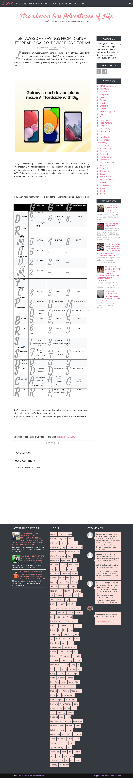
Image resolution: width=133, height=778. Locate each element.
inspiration (76, 656)
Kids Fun (60, 673)
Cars (68, 582)
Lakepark (61, 677)
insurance (54, 660)
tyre (72, 760)
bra (67, 577)
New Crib (54, 704)
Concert (103, 108)
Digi (67, 599)
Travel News (105, 176)
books (61, 577)
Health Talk (105, 131)
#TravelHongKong (57, 547)
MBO (52, 686)
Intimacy (78, 660)
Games (53, 630)
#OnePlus (54, 543)
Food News (105, 120)
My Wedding (105, 148)
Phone (68, 717)
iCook (102, 188)
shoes (52, 738)
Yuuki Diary (105, 185)
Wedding (104, 182)
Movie (52, 695)
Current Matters (57, 599)
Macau (63, 682)
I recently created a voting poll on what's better (107, 615)
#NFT (71, 538)
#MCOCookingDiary (109, 86)
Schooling (77, 734)
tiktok (64, 751)
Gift (59, 630)
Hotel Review (105, 137)
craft (75, 595)
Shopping (104, 168)
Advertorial (105, 91)
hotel (71, 643)
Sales (69, 734)
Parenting (56, 3)
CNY (52, 595)
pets (61, 717)
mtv (58, 695)
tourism (77, 751)
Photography (106, 157)
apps (52, 569)
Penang (70, 712)
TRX (66, 760)
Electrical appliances (108, 111)
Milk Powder (64, 691)
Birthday (103, 100)
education (71, 604)
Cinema (78, 591)
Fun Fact (53, 625)
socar (69, 738)
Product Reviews (107, 162)
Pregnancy (104, 159)
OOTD (67, 708)
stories (72, 743)
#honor (53, 534)
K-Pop (52, 673)
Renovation (55, 734)
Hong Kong (55, 643)
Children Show (56, 591)
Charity (75, 582)
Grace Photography (70, 634)
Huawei (53, 651)
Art (57, 569)
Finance (79, 612)
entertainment (75, 608)
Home (19, 3)
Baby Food (54, 573)
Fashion (70, 612)
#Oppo (63, 543)
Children (73, 586)
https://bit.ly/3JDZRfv (66, 437)
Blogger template (100, 776)
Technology (105, 171)
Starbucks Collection (58, 743)
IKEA (76, 651)
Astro (63, 569)
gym (51, 638)
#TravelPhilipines (57, 551)
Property (69, 725)
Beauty (103, 97)
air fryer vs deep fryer (103, 621)
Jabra (58, 669)
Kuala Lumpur (72, 673)
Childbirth (104, 103)
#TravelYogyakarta (58, 556)
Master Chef (74, 682)
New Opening (65, 704)
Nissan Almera (56, 708)
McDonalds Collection (66, 686)
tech (69, 747)
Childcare (104, 106)
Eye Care (61, 612)
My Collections (68, 695)
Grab (71, 630)
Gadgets (53, 47)
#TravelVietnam (72, 551)
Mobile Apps (76, 691)
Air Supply (54, 564)
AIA (74, 560)
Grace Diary (67, 3)
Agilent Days (66, 560)
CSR (81, 595)
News (75, 704)
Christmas (68, 591)
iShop (102, 193)
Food (102, 117)
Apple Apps (73, 564)
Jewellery (72, 669)
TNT (70, 751)
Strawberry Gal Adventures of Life (66, 16)
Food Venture (106, 123)
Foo (52, 617)
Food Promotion (57, 621)
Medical (53, 691)
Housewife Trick (70, 647)
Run (63, 734)
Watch (78, 760)
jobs (79, 669)
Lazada (70, 677)
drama (73, 599)
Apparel (63, 564)
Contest (68, 595)
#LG (70, 534)
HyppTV (61, 651)
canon (61, 582)
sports (76, 738)
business (75, 577)
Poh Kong (67, 721)
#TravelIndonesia (74, 547)
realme (62, 730)
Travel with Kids (107, 179)
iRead (102, 191)
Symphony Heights (58, 747)
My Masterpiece (57, 699)
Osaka (52, 712)
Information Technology (60, 656)
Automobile (72, 569)
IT (78, 664)
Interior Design (66, 660)
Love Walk (104, 145)
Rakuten (53, 730)
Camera (53, 582)
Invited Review (56, 664)
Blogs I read (79, 3)
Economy (61, 604)
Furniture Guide (66, 625)
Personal (104, 154)
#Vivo (70, 556)
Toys (52, 756)
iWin (52, 669)
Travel (102, 174)
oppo (74, 708)
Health (58, 638)
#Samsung (104, 88)
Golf (65, 630)
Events (47, 3)
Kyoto (52, 677)
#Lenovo (62, 534)
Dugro (52, 604)
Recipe (103, 165)
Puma (77, 725)
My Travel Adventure (32, 3)
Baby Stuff (104, 94)
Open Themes (115, 776)
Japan (64, 669)
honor (64, 643)
